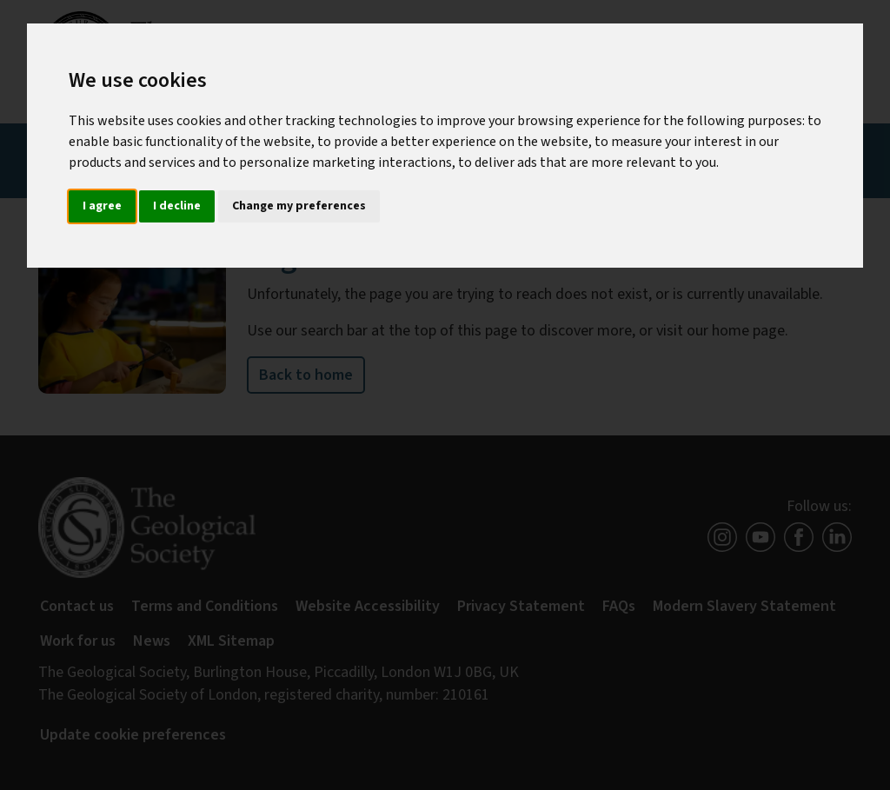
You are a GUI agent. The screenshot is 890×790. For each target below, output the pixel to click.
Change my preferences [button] (299, 206)
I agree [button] (102, 206)
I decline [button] (177, 206)
